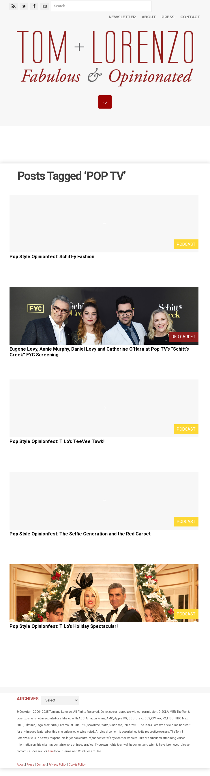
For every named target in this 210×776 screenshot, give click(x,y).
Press (168, 16)
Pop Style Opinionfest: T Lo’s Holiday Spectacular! (64, 626)
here (51, 751)
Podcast (186, 244)
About (149, 16)
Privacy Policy (57, 764)
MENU (105, 102)
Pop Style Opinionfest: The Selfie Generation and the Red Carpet (80, 534)
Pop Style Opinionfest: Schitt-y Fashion (52, 256)
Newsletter (122, 16)
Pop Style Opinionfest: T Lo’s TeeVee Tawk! (57, 441)
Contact (190, 16)
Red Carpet (184, 336)
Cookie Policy (77, 764)
